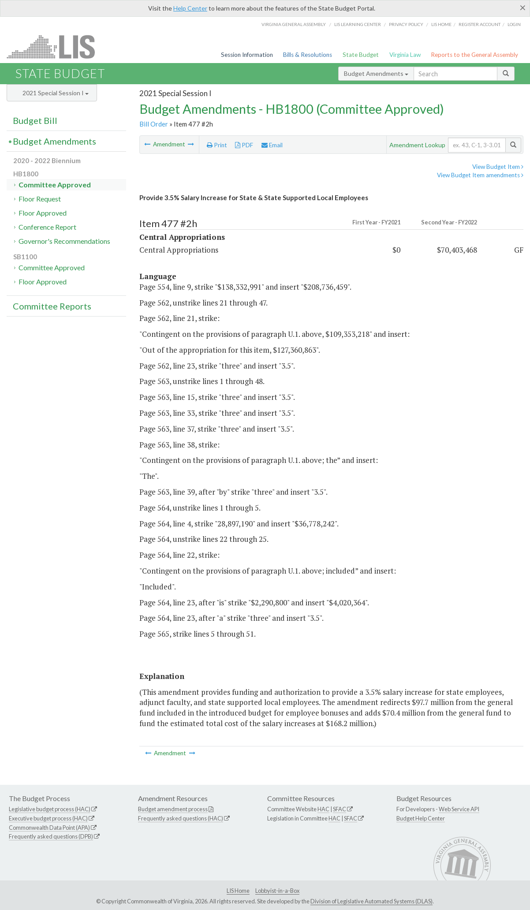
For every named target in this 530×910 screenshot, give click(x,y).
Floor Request (40, 198)
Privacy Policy (406, 24)
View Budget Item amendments (480, 175)
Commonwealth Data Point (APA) (49, 827)
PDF (244, 145)
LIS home (441, 24)
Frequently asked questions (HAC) (180, 818)
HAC (323, 809)
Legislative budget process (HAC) (49, 809)
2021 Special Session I (55, 93)
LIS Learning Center (357, 24)
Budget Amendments (376, 73)
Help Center (190, 8)
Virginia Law (405, 54)
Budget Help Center (420, 818)
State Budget (361, 54)
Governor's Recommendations (64, 241)
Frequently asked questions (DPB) (51, 836)
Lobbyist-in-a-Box (277, 890)
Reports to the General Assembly (474, 54)
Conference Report (47, 227)
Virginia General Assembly (293, 24)
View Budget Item (497, 166)
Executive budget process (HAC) (48, 818)
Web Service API (459, 809)
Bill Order (153, 124)
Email (272, 145)
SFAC (339, 809)
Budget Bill (35, 120)
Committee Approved (55, 184)
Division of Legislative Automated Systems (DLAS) (371, 901)
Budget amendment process (173, 809)
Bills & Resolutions (307, 54)
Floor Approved (43, 213)
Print (217, 145)
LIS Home (238, 890)
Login (514, 24)
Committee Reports (52, 306)
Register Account (479, 24)
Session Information (247, 54)
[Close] (522, 7)
